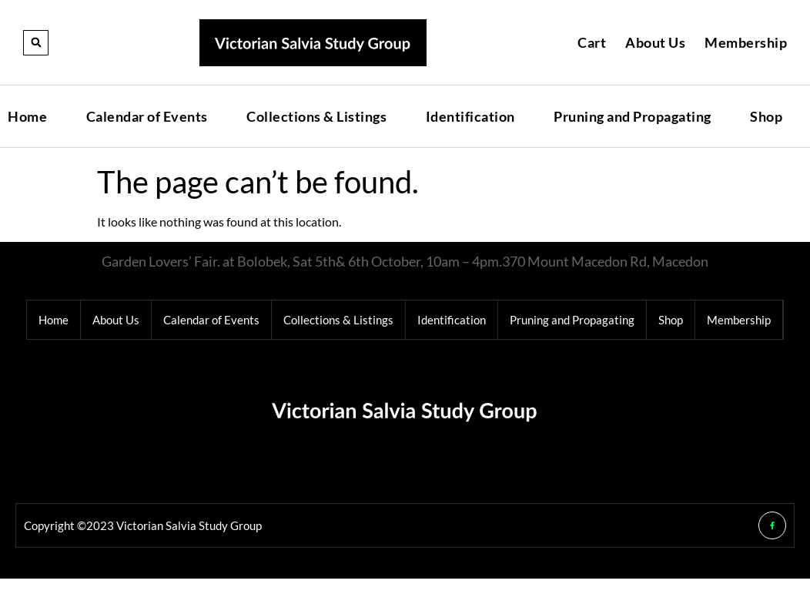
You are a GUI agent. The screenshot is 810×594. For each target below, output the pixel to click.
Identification (470, 116)
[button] (36, 42)
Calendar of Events (147, 116)
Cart (591, 42)
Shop (766, 116)
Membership (746, 42)
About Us (655, 42)
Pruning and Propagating (632, 116)
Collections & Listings (316, 116)
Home (27, 116)
